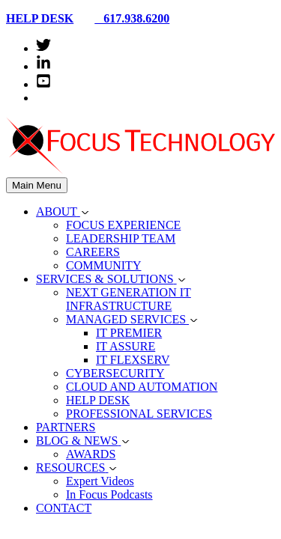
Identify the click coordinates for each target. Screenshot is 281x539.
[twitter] (43, 48)
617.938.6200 (125, 18)
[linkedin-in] (43, 66)
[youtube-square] (43, 84)
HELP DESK (39, 18)
